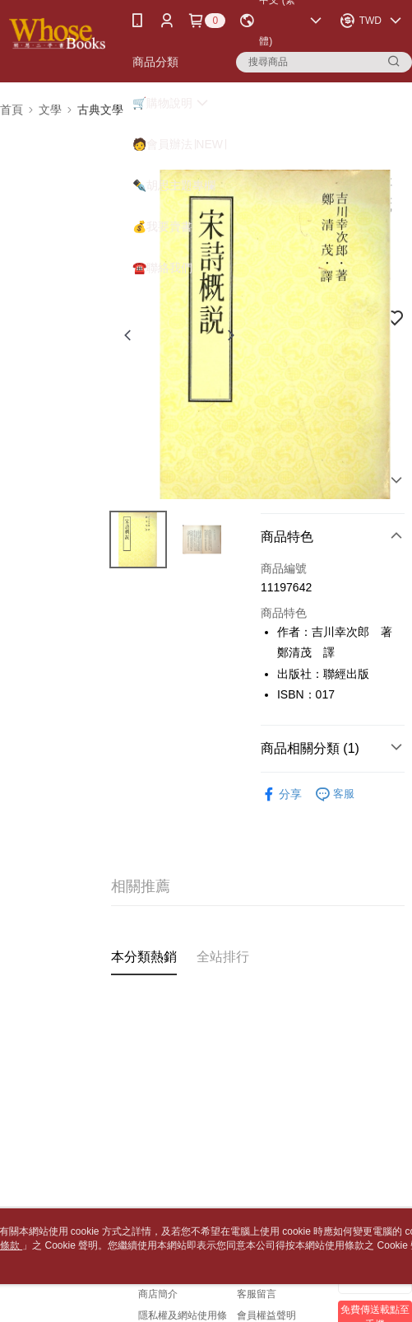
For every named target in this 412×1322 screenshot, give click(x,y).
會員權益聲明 (266, 1315)
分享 (281, 794)
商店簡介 (158, 1294)
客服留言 (256, 1294)
